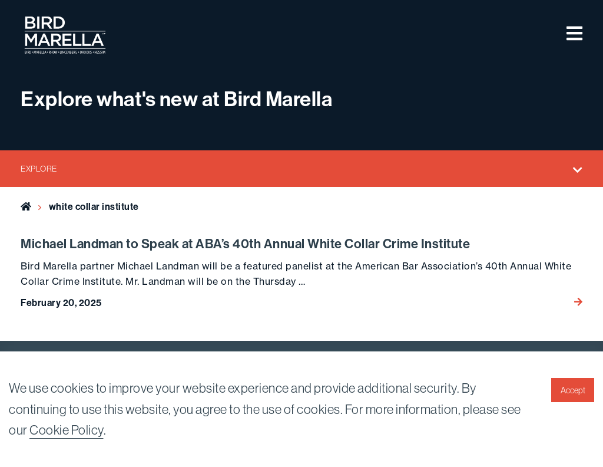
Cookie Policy (66, 430)
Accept (573, 390)
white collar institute (94, 206)
